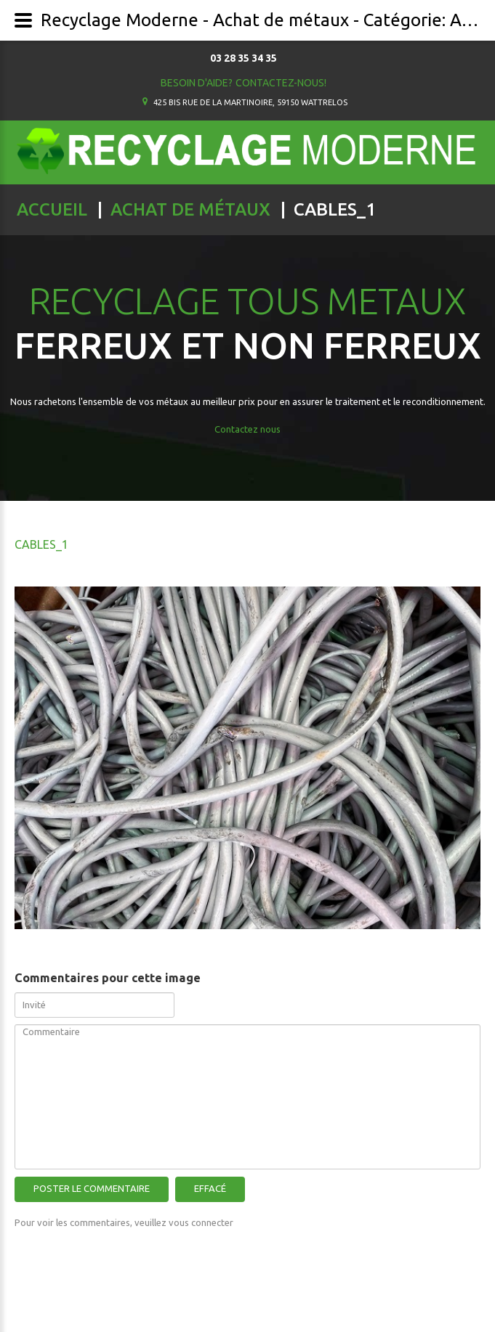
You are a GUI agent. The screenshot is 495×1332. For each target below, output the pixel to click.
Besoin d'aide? (197, 83)
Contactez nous (247, 429)
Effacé (210, 1188)
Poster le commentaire (91, 1188)
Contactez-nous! (281, 83)
